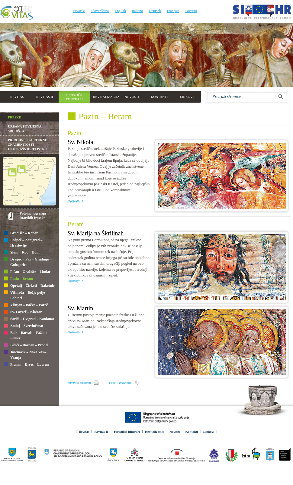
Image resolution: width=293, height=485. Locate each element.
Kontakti (191, 431)
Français (173, 11)
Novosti (174, 431)
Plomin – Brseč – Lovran (26, 364)
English (120, 11)
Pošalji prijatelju (120, 382)
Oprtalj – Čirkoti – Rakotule (29, 285)
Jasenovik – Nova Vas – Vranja (25, 355)
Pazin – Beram (18, 278)
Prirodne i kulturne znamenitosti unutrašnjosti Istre (27, 144)
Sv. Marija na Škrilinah (96, 233)
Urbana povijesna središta (24, 128)
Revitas (84, 431)
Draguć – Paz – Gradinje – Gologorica (27, 262)
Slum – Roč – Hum (22, 252)
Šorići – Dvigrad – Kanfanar (29, 319)
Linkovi (208, 431)
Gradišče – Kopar (21, 233)
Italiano (137, 11)
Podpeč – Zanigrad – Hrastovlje (23, 242)
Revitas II (101, 431)
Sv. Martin (80, 308)
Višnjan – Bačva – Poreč (26, 305)
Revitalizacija (154, 431)
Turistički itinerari (127, 431)
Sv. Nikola (80, 142)
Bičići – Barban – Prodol (26, 345)
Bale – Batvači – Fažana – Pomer (27, 335)
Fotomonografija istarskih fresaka (33, 215)
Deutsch (155, 11)
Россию (191, 11)
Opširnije (74, 201)
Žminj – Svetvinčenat (23, 326)
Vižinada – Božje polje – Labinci (26, 295)
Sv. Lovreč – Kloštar (23, 312)
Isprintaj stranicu (79, 382)
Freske (14, 117)
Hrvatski (79, 11)
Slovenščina (100, 11)
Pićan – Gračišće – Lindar (27, 272)
